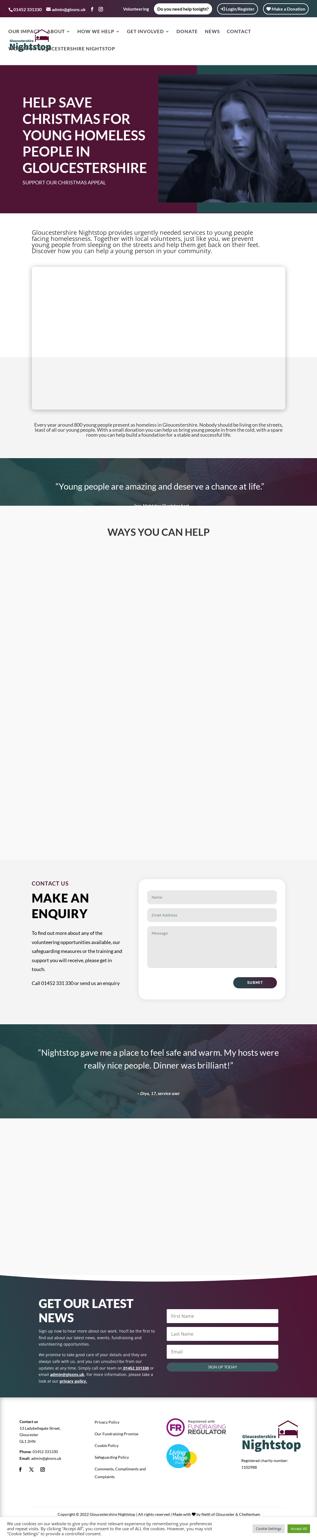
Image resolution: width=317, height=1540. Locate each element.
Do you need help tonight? (183, 8)
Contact (239, 33)
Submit (255, 982)
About (56, 33)
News (212, 33)
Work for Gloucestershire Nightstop (61, 50)
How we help (95, 33)
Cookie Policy (107, 1445)
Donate (187, 33)
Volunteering (136, 9)
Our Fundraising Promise (116, 1433)
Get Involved (145, 33)
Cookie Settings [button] (268, 1528)
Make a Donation (285, 8)
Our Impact (24, 33)
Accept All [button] (299, 1528)
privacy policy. (73, 1381)
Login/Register (237, 8)
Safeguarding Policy (112, 1457)
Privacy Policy (107, 1422)
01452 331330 (45, 1451)
